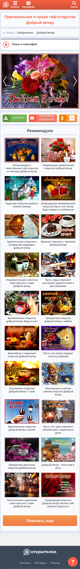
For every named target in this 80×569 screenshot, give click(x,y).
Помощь (55, 562)
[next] (75, 81)
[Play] (6, 45)
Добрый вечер (46, 32)
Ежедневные (25, 32)
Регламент (40, 562)
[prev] (5, 81)
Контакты (25, 562)
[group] (40, 44)
